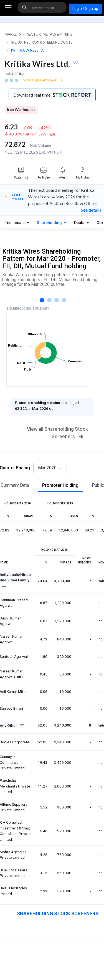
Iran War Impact (21, 109)
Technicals (15, 222)
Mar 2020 (48, 467)
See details (91, 209)
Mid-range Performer (40, 80)
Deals (79, 222)
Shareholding (50, 222)
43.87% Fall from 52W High (32, 134)
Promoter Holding (60, 485)
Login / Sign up (85, 8)
